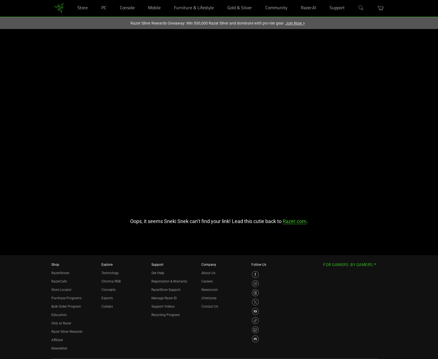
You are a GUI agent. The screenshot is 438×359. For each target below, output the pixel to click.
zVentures (208, 298)
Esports (107, 298)
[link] (59, 8)
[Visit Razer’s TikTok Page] (255, 320)
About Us (208, 273)
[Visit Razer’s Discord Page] (255, 339)
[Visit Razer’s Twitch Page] (255, 330)
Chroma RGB (111, 281)
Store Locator (61, 290)
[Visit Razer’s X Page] (255, 302)
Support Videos (163, 306)
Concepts (108, 290)
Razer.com (294, 221)
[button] (380, 8)
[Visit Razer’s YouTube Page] (255, 311)
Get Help (157, 273)
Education (59, 315)
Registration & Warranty (169, 281)
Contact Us (209, 306)
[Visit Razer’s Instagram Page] (255, 284)
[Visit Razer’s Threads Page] (255, 293)
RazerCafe (59, 281)
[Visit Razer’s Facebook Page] (255, 274)
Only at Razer (61, 323)
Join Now (295, 23)
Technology (110, 273)
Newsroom (209, 290)
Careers (207, 281)
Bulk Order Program (66, 306)
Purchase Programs (66, 298)
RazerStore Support (165, 290)
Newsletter (59, 348)
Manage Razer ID (164, 298)
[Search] (361, 8)
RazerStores (60, 273)
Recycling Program (165, 315)
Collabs (107, 306)
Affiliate (57, 340)
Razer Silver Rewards (66, 332)
